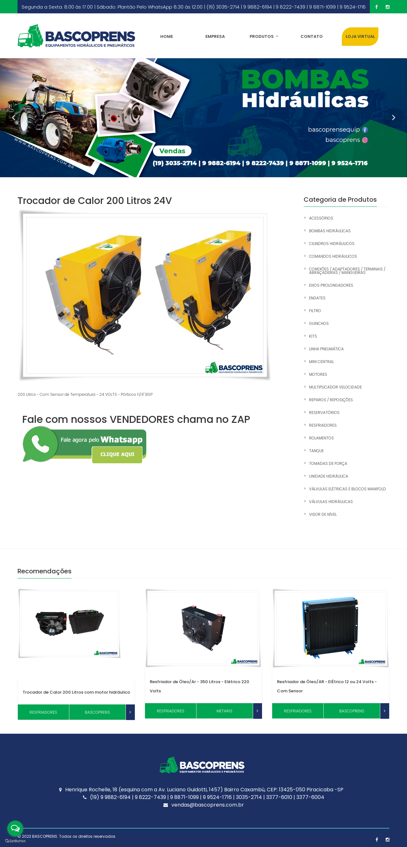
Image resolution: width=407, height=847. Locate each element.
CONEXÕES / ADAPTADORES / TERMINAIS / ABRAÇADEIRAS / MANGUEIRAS (347, 270)
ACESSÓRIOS (321, 218)
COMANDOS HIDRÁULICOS (333, 256)
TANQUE (316, 450)
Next (389, 114)
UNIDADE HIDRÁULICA (328, 476)
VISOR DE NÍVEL (323, 514)
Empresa (215, 36)
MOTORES (318, 374)
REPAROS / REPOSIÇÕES (331, 400)
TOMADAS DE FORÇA (328, 463)
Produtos (264, 36)
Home (166, 36)
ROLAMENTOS (321, 438)
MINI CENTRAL (321, 361)
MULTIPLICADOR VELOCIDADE (335, 387)
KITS (313, 336)
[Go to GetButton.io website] (15, 841)
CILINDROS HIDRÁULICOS (332, 243)
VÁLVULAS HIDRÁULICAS (331, 501)
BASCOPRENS (44, 836)
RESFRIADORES (323, 425)
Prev (9, 114)
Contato (311, 36)
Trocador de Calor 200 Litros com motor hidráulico (76, 692)
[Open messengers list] (15, 828)
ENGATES (317, 298)
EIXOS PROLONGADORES (331, 285)
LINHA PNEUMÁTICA (326, 349)
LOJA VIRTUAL (360, 36)
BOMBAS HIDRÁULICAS (330, 231)
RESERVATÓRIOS (324, 412)
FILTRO (315, 310)
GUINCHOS (319, 323)
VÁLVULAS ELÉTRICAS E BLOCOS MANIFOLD (347, 489)
